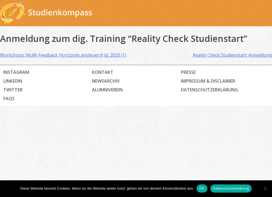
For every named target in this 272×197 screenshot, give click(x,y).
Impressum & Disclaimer (208, 81)
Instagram (16, 72)
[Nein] (265, 188)
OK (201, 188)
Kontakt (102, 72)
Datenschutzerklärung (231, 188)
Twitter (13, 90)
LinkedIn (12, 81)
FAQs (9, 98)
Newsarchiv (106, 81)
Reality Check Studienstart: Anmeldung (232, 55)
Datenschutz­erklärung (209, 90)
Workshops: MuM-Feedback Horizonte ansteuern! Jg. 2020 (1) (63, 55)
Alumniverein (107, 90)
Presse (188, 72)
